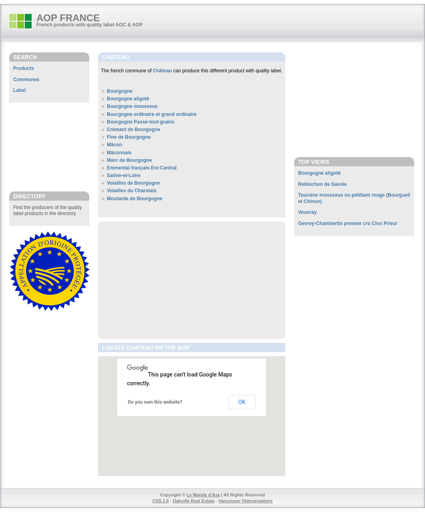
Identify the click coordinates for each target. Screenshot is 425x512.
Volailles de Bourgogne (133, 183)
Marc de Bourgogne (129, 160)
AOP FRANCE (68, 17)
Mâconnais (119, 152)
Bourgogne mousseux (132, 106)
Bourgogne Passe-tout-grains (140, 122)
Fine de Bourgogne (128, 137)
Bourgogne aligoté (128, 99)
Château (162, 71)
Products (23, 68)
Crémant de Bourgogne (133, 129)
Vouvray (307, 212)
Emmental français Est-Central (141, 168)
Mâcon (114, 144)
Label (19, 90)
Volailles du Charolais (131, 190)
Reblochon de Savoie (322, 184)
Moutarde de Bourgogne (134, 198)
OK (241, 402)
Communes (26, 79)
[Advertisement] (49, 147)
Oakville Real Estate (193, 500)
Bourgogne (119, 91)
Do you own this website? (155, 402)
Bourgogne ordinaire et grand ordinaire (151, 114)
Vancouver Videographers (246, 500)
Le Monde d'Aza (203, 494)
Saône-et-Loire (123, 175)
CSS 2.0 (160, 500)
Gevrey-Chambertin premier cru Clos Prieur (347, 223)
